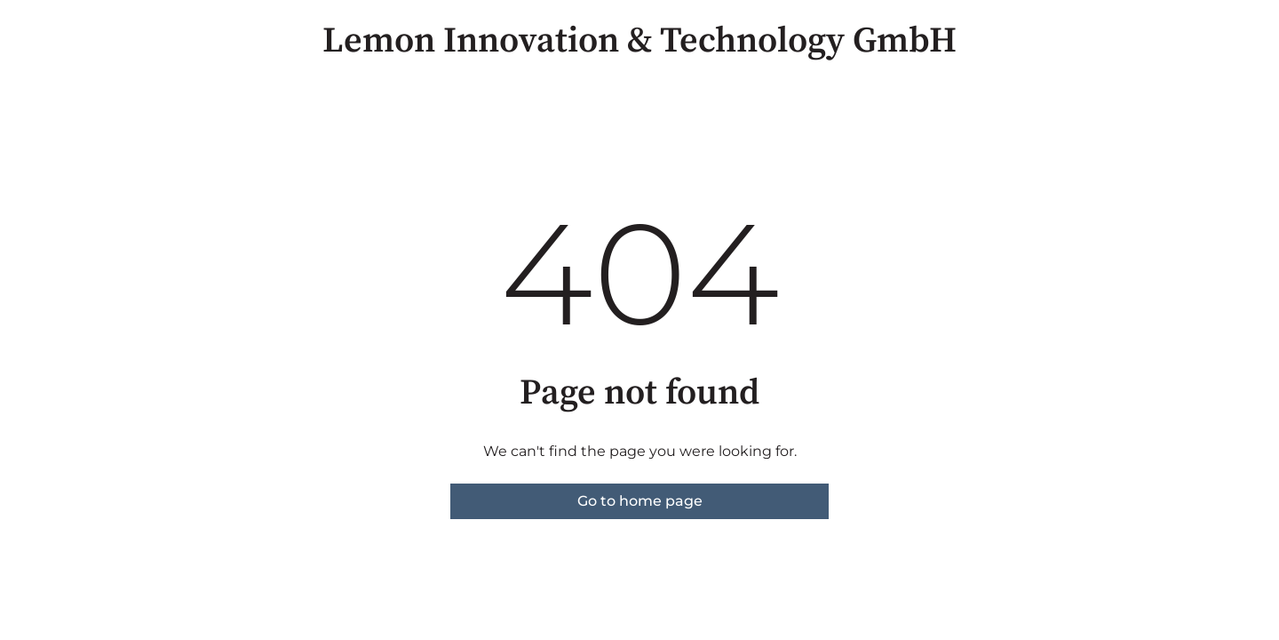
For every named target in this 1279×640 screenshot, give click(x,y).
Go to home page (640, 500)
